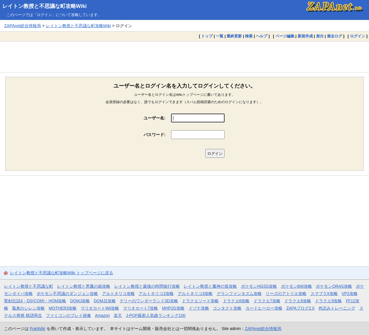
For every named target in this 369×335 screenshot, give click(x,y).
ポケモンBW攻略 (296, 286)
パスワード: (154, 134)
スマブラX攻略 (324, 293)
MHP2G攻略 (173, 308)
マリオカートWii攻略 (100, 308)
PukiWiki (37, 328)
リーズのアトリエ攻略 (285, 293)
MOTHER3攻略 (63, 308)
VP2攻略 (350, 293)
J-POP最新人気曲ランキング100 (155, 315)
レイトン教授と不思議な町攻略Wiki (44, 6)
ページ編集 (284, 36)
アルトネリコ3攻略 (195, 293)
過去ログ (334, 36)
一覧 (219, 36)
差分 (320, 36)
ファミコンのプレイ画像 (68, 315)
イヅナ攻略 (199, 308)
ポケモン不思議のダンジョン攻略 (67, 293)
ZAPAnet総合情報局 (22, 25)
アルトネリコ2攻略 (156, 293)
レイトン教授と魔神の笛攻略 (210, 286)
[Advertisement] (184, 57)
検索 (249, 36)
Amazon (102, 315)
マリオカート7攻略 (140, 308)
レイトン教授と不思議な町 (28, 286)
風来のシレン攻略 (28, 308)
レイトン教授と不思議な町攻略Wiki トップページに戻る (61, 272)
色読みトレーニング (336, 308)
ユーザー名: (154, 118)
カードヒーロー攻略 (264, 308)
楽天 (118, 315)
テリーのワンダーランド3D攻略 (149, 300)
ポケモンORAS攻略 (334, 286)
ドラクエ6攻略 (236, 300)
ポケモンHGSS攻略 (259, 286)
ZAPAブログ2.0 (300, 308)
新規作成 (305, 36)
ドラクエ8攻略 (297, 300)
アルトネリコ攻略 (118, 293)
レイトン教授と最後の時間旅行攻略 (147, 286)
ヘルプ (261, 36)
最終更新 (234, 36)
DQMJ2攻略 (105, 300)
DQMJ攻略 (80, 300)
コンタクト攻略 (227, 308)
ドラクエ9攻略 (328, 300)
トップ (207, 36)
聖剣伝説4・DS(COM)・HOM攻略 (35, 300)
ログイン (357, 36)
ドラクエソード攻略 (200, 300)
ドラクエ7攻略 (267, 300)
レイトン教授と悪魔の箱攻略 (83, 286)
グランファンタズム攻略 (239, 293)
